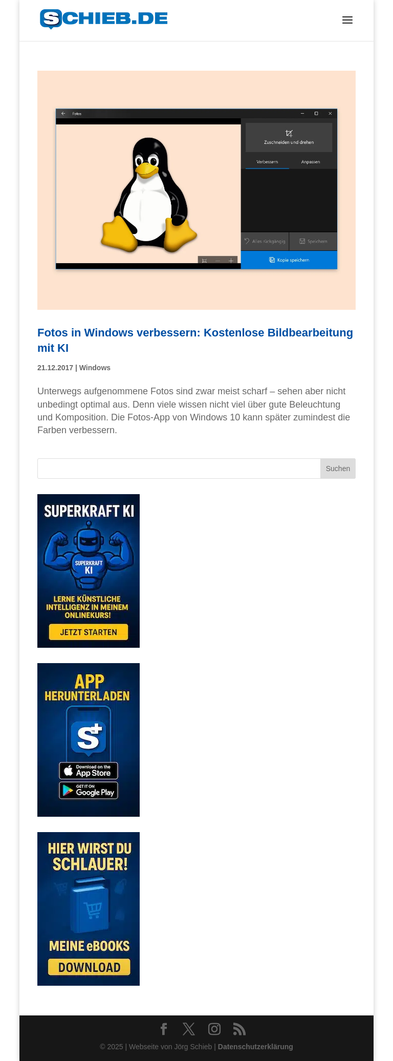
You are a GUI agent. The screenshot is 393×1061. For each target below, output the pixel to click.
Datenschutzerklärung (255, 1047)
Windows (95, 368)
